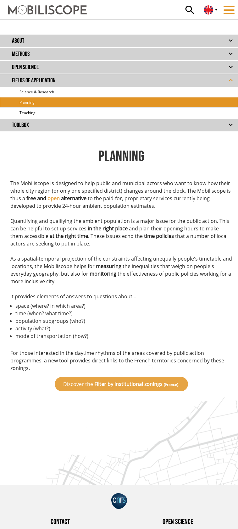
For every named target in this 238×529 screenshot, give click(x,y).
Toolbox (20, 125)
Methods (21, 54)
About (18, 41)
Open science (25, 67)
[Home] (43, 7)
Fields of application (34, 80)
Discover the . (121, 384)
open (53, 198)
